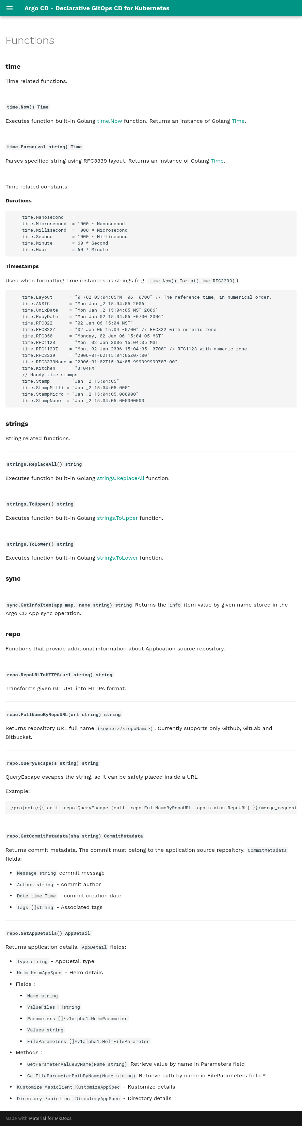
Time (238, 121)
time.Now (109, 121)
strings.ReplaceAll (120, 478)
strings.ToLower (117, 557)
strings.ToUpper (117, 518)
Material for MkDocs (50, 1118)
